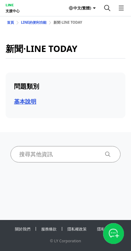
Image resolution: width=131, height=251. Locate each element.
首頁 (10, 22)
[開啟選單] (121, 8)
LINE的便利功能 (33, 22)
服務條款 (49, 228)
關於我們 (22, 228)
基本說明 (25, 101)
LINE (10, 4)
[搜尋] (107, 8)
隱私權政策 (77, 228)
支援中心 (13, 10)
